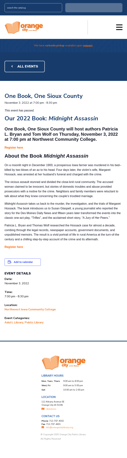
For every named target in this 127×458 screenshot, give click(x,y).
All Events (24, 66)
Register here (14, 147)
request (88, 45)
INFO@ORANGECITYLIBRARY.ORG (57, 427)
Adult (9, 322)
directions (48, 409)
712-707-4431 (53, 424)
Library (18, 322)
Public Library (34, 322)
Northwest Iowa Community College (30, 309)
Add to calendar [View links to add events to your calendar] (23, 262)
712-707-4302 (56, 420)
